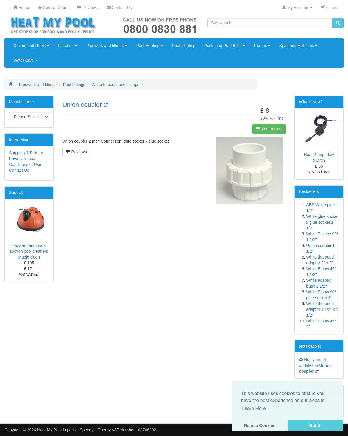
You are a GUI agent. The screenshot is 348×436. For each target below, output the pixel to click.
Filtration (68, 45)
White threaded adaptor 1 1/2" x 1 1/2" (322, 309)
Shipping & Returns (26, 152)
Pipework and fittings (107, 45)
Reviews (76, 152)
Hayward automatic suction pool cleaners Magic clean (29, 251)
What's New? (311, 101)
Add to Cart (269, 129)
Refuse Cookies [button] (259, 425)
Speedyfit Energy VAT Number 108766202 (118, 430)
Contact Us (19, 170)
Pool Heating (149, 45)
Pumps (262, 45)
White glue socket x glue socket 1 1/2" (322, 222)
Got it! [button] (315, 425)
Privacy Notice (22, 158)
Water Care (25, 60)
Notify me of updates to (315, 365)
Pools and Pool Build (224, 45)
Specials (16, 192)
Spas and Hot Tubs (298, 45)
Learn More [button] (254, 408)
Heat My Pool (49, 430)
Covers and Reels (31, 45)
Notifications (310, 346)
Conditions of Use (25, 164)
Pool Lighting (183, 45)
